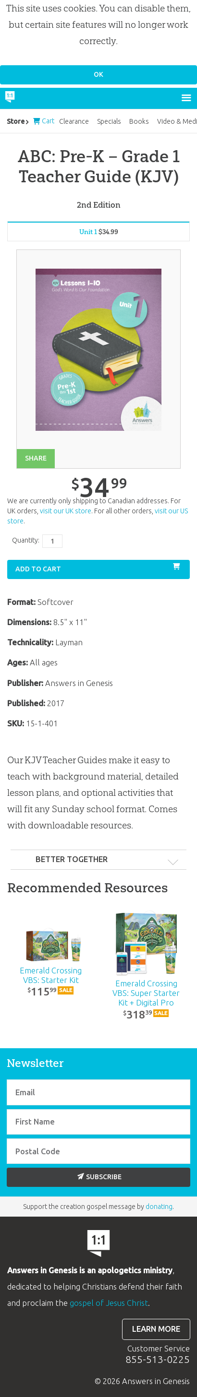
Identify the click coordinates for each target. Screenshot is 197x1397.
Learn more (156, 1329)
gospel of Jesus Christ (109, 1303)
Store (16, 121)
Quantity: (25, 540)
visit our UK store (65, 511)
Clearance (74, 121)
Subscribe (99, 1177)
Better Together (72, 859)
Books (139, 121)
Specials (109, 121)
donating (159, 1206)
